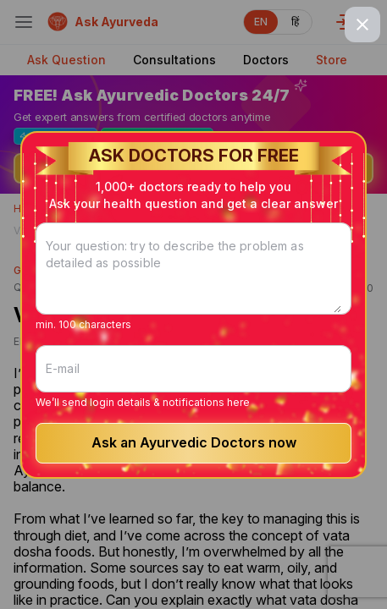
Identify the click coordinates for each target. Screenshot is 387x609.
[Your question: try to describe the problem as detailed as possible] (193, 278)
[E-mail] (193, 368)
